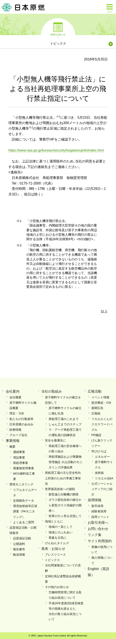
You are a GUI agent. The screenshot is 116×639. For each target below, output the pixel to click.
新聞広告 (97, 408)
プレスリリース (55, 554)
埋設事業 (19, 457)
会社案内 (12, 391)
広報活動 (94, 391)
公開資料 (19, 544)
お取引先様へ (98, 522)
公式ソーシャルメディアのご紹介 (101, 489)
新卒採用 (97, 506)
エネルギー (102, 456)
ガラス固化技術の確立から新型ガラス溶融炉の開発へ (65, 505)
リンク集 (94, 535)
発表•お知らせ (58, 34)
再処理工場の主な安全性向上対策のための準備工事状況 (63, 478)
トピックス (52, 560)
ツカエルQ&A (104, 478)
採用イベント (100, 517)
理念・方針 (16, 413)
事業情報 (12, 440)
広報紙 (95, 413)
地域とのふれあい (61, 532)
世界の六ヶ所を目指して (65, 516)
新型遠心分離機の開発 (64, 494)
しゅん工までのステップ (65, 424)
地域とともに (54, 521)
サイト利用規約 (100, 541)
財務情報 (15, 429)
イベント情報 (100, 397)
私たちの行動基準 (21, 419)
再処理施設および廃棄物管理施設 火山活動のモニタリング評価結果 (65, 462)
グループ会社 (18, 435)
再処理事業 (20, 463)
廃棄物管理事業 (23, 468)
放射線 (99, 472)
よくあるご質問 (23, 522)
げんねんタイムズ (57, 543)
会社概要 (15, 397)
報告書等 (19, 549)
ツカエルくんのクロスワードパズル (101, 424)
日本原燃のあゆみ (21, 424)
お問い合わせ (98, 529)
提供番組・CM (101, 402)
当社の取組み (51, 391)
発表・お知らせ (53, 548)
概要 (12, 446)
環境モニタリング (21, 484)
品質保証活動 (22, 538)
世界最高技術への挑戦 (60, 489)
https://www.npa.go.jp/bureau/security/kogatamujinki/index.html (56, 150)
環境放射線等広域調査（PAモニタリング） (25, 511)
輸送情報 (19, 554)
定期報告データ (23, 500)
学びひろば (98, 451)
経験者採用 (98, 511)
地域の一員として (61, 526)
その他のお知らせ (57, 587)
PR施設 (96, 435)
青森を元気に (58, 537)
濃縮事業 (19, 452)
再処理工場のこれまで (64, 419)
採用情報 (94, 500)
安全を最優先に (55, 440)
